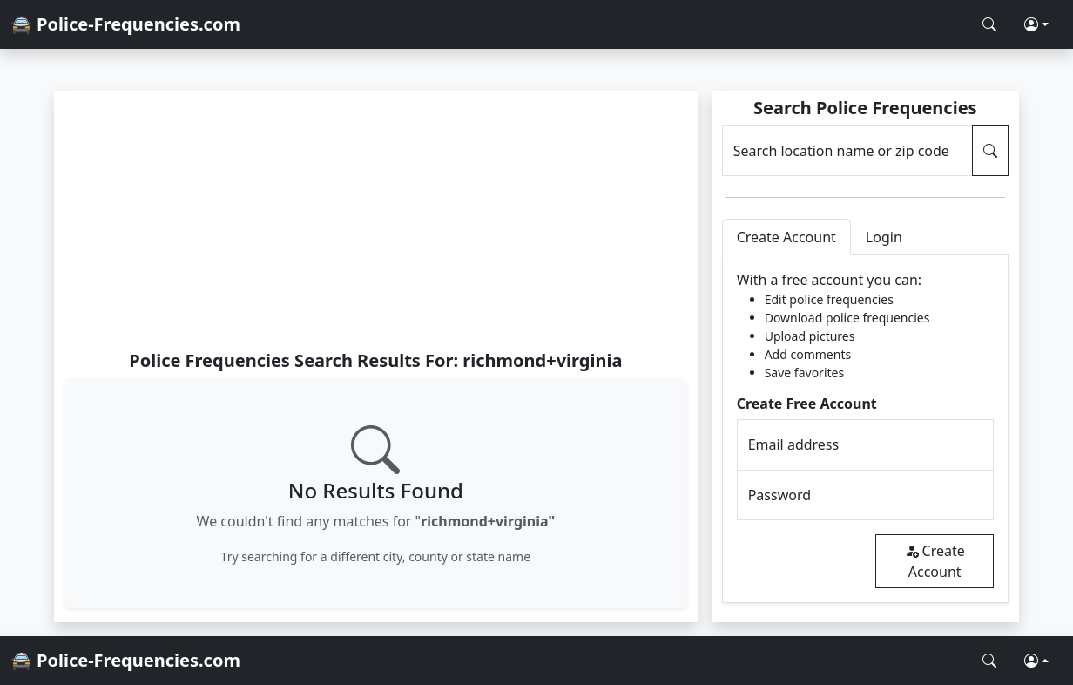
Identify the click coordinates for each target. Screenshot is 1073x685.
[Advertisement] (375, 220)
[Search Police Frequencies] (989, 24)
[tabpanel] (865, 429)
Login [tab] (884, 237)
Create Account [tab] (786, 237)
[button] (1036, 24)
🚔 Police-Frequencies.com (125, 24)
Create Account (935, 561)
